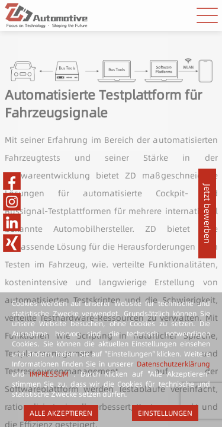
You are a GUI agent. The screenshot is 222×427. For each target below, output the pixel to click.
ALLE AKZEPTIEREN (61, 413)
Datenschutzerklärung (173, 364)
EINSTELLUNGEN (165, 413)
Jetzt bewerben (207, 214)
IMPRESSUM (49, 374)
